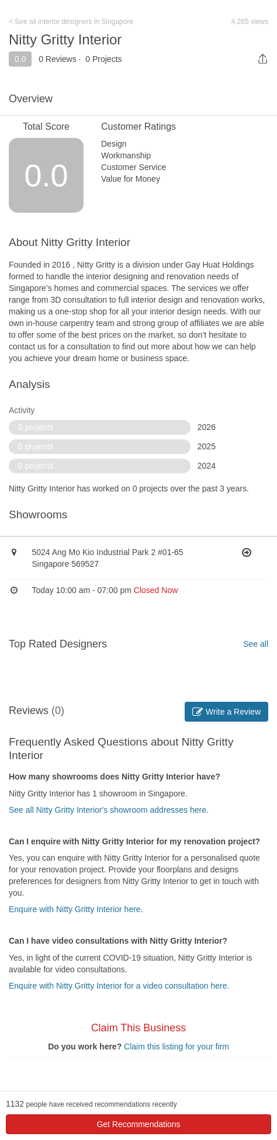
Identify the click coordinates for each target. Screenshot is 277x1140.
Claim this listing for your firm (176, 1046)
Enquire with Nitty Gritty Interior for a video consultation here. (119, 985)
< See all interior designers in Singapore (71, 22)
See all (255, 644)
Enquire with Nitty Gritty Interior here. (76, 909)
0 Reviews (58, 59)
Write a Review (226, 711)
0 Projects (103, 59)
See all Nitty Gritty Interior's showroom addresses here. (109, 810)
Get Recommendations (138, 1124)
